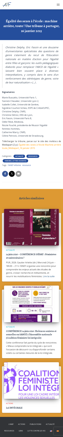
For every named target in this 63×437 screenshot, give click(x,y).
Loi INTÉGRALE (14, 407)
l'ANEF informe (14, 165)
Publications (35, 424)
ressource (26, 165)
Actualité (19, 156)
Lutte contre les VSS (36, 431)
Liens (21, 431)
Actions (9, 403)
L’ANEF (11, 424)
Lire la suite (49, 276)
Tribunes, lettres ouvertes (15, 161)
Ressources (32, 156)
